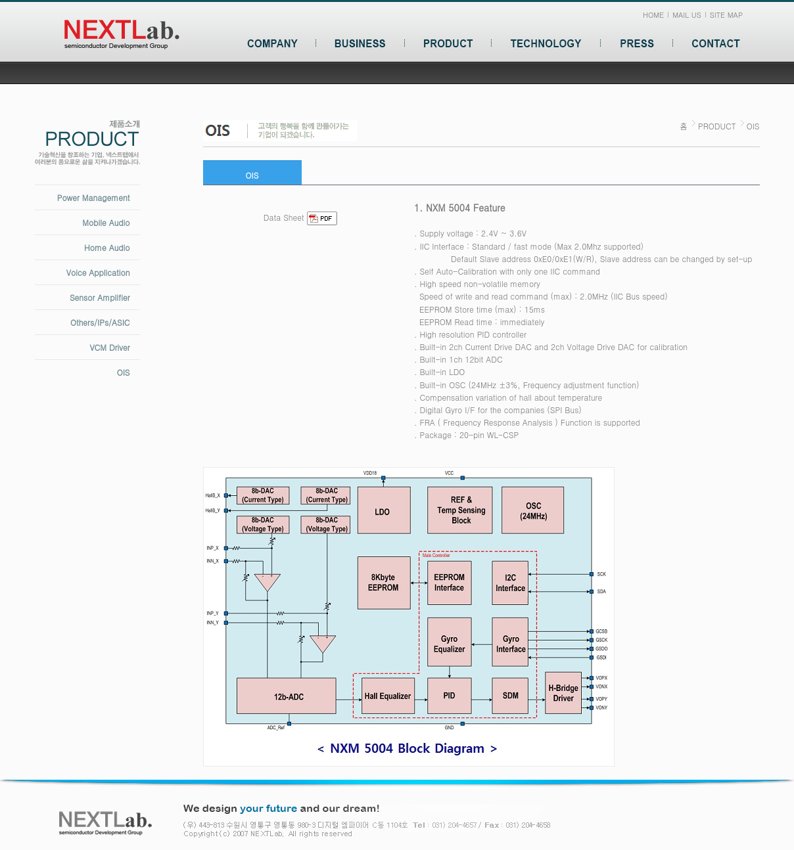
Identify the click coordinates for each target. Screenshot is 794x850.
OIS (123, 372)
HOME (653, 15)
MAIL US (686, 15)
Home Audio (106, 247)
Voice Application (98, 272)
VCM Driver (109, 347)
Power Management (93, 197)
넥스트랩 (121, 34)
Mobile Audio (105, 222)
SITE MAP (726, 15)
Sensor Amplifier (100, 297)
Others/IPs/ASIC (100, 322)
